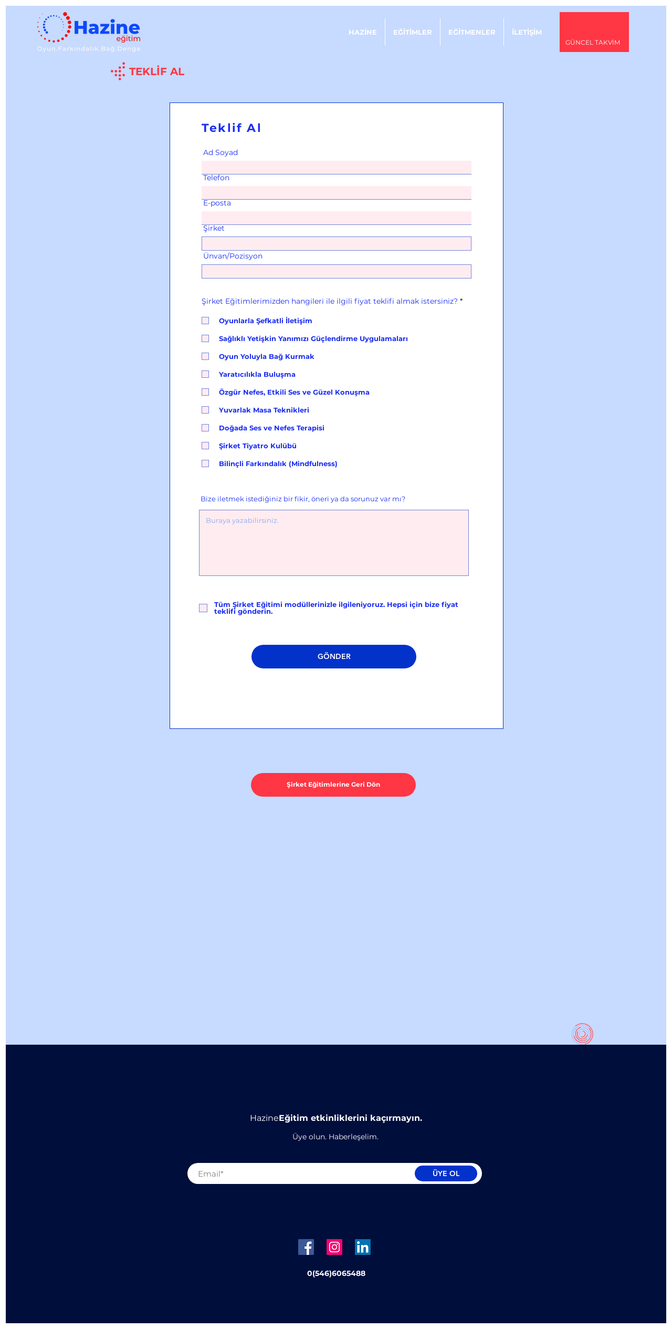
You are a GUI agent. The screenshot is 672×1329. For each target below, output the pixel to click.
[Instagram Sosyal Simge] (334, 1247)
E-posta (217, 203)
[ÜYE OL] (446, 1173)
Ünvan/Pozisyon (232, 256)
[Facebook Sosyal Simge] (306, 1247)
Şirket (214, 228)
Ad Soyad (220, 152)
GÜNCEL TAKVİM (592, 42)
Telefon (216, 177)
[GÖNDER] (333, 656)
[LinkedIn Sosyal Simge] (363, 1247)
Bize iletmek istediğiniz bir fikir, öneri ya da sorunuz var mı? (303, 499)
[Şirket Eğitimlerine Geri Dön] (333, 785)
